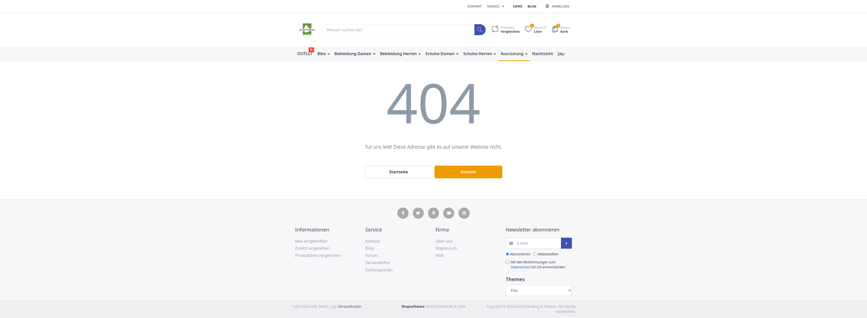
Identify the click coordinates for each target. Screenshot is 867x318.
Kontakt (474, 6)
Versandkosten (349, 306)
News (517, 6)
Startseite (398, 172)
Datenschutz (521, 267)
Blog (532, 6)
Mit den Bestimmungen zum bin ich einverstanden (538, 264)
